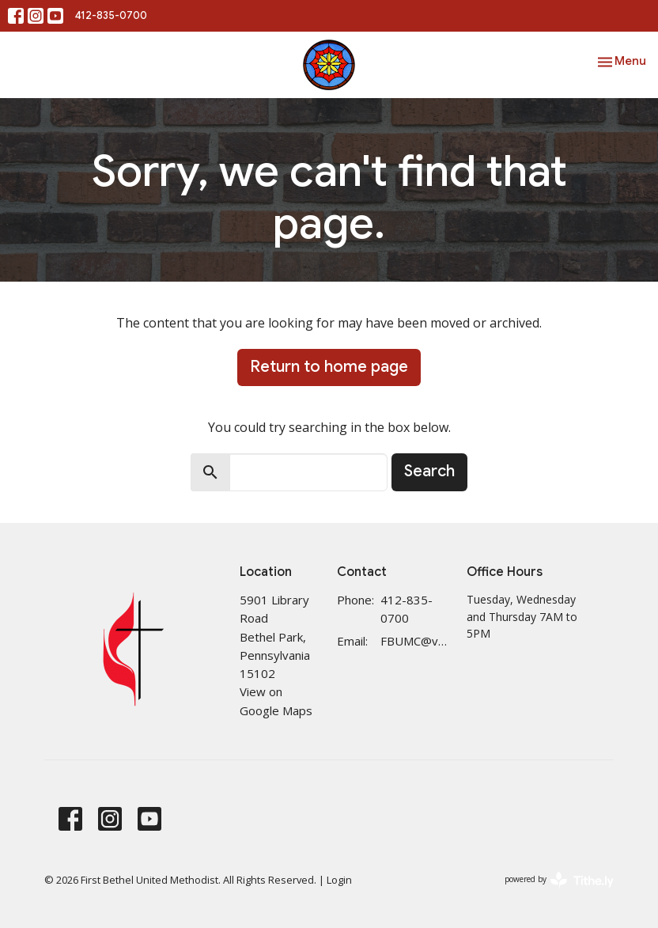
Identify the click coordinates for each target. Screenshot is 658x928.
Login (339, 880)
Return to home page (329, 367)
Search (429, 471)
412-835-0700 (111, 15)
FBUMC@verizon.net (415, 641)
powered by (559, 880)
